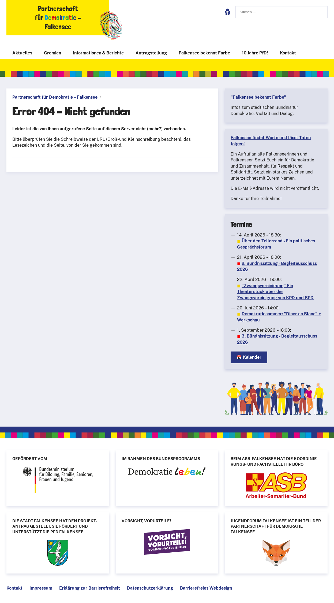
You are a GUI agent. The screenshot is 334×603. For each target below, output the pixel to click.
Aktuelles (22, 53)
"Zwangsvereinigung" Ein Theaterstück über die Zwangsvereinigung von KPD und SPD (275, 291)
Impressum (40, 588)
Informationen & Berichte (98, 53)
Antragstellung (151, 53)
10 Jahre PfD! (255, 53)
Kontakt (288, 53)
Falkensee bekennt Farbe (204, 53)
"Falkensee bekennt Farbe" (258, 97)
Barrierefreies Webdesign (206, 588)
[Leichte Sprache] (227, 13)
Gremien (52, 53)
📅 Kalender (249, 357)
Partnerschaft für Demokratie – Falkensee (54, 97)
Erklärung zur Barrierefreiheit (89, 588)
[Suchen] (281, 12)
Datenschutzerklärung (150, 588)
